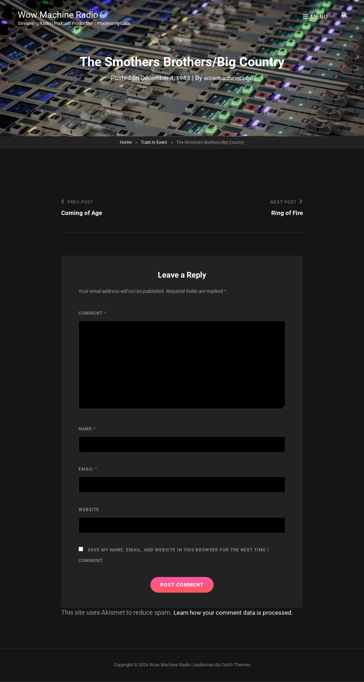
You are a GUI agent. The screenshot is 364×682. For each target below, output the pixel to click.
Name (87, 429)
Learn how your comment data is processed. (236, 613)
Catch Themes (236, 665)
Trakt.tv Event (154, 142)
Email (88, 469)
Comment (92, 313)
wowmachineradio (229, 78)
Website (89, 510)
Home (126, 142)
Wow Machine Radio (63, 12)
